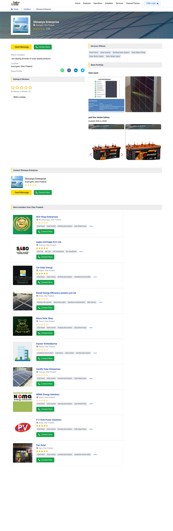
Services (119, 3)
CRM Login (152, 3)
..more (91, 226)
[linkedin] (76, 70)
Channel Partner (133, 3)
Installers (109, 3)
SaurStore (98, 3)
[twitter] (83, 70)
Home (77, 3)
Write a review (19, 97)
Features (87, 3)
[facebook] (69, 70)
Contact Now (43, 47)
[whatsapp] (62, 70)
